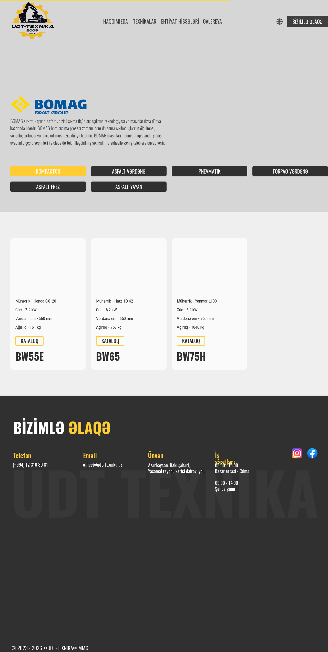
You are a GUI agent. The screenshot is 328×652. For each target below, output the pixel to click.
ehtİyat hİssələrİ (180, 21)
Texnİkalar (144, 21)
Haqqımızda (115, 21)
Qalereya (212, 21)
